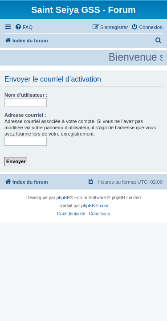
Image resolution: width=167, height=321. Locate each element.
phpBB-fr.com (95, 205)
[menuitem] (24, 27)
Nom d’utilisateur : (26, 95)
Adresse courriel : (25, 115)
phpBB (63, 197)
